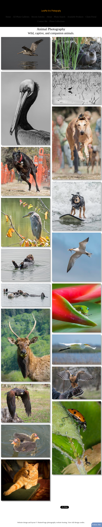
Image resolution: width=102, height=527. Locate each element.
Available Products (75, 17)
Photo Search (59, 17)
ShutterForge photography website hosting (52, 522)
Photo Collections (57, 21)
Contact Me (42, 21)
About (49, 17)
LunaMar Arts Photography (51, 10)
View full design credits (76, 522)
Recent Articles (37, 17)
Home (8, 17)
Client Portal (91, 17)
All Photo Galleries (21, 17)
